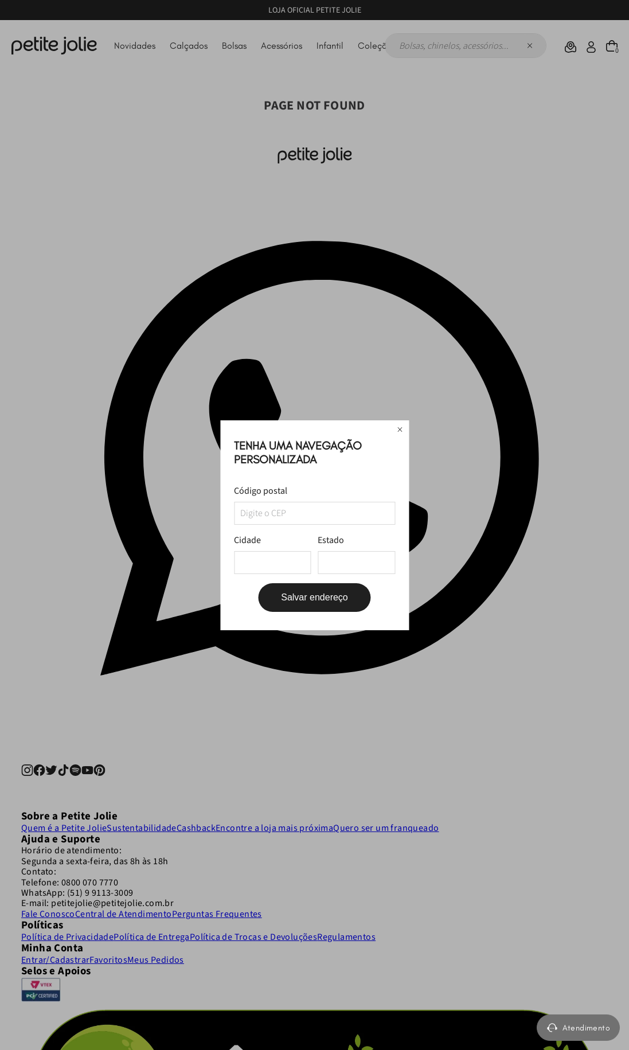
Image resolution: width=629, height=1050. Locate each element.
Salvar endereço (314, 597)
